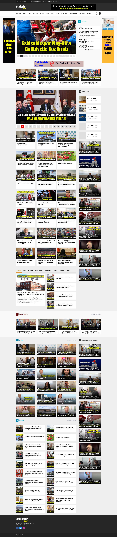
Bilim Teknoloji (39, 270)
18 (68, 56)
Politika (40, 200)
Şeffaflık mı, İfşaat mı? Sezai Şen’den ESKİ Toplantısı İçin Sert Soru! (47, 1)
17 (65, 56)
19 (71, 56)
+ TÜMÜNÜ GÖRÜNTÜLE (96, 314)
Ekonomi (40, 140)
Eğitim (19, 200)
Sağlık (60, 140)
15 (59, 56)
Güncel (40, 218)
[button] (18, 56)
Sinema (19, 180)
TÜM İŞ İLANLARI (89, 49)
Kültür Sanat (48, 270)
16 (62, 56)
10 (45, 56)
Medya (55, 270)
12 (50, 56)
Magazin (20, 140)
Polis (40, 180)
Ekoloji (19, 160)
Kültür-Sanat (21, 238)
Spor (60, 200)
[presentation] (18, 37)
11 (48, 56)
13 (53, 56)
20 (74, 56)
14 (56, 56)
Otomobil (62, 270)
